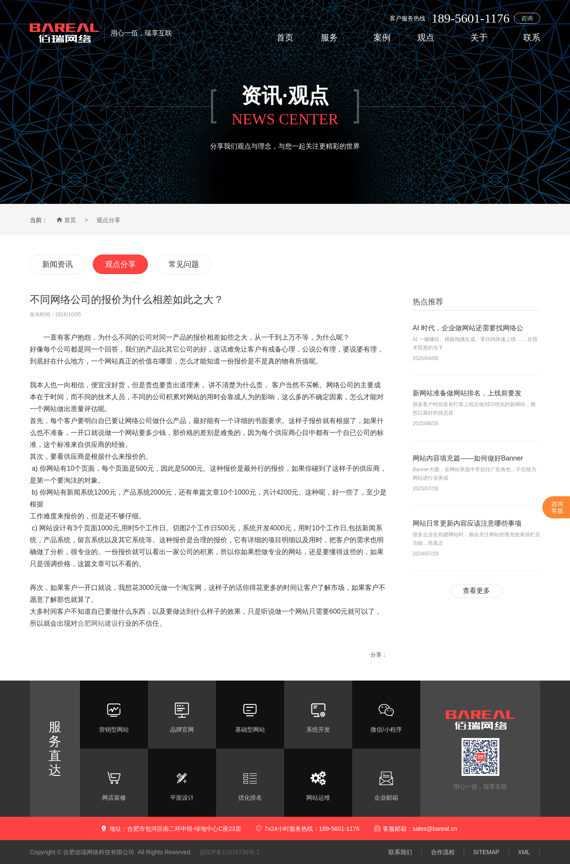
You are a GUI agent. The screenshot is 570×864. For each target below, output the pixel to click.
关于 (483, 38)
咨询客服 (557, 507)
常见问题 (183, 264)
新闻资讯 (57, 264)
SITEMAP (486, 852)
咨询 (527, 18)
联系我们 (400, 852)
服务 (334, 38)
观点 (430, 38)
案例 (381, 38)
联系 (531, 38)
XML (524, 852)
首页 (285, 38)
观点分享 (108, 220)
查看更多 (476, 590)
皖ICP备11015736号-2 (230, 852)
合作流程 (443, 852)
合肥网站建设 (97, 623)
